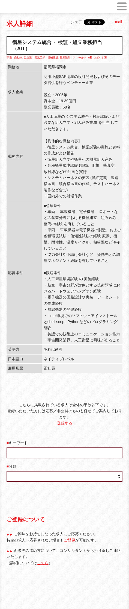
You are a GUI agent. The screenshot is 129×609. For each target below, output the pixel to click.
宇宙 (9, 57)
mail (118, 22)
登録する (64, 423)
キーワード (18, 443)
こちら (43, 563)
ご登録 (69, 540)
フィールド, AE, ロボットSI (90, 57)
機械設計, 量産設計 (59, 57)
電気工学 (39, 57)
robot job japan (14, 8)
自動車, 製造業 (23, 57)
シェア (76, 22)
